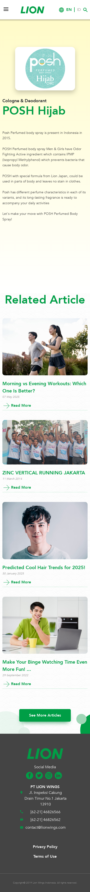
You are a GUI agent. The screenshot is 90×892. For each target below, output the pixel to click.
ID (79, 9)
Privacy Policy (45, 846)
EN (69, 9)
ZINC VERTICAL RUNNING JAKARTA (43, 473)
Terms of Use (45, 856)
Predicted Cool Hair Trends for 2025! (43, 567)
